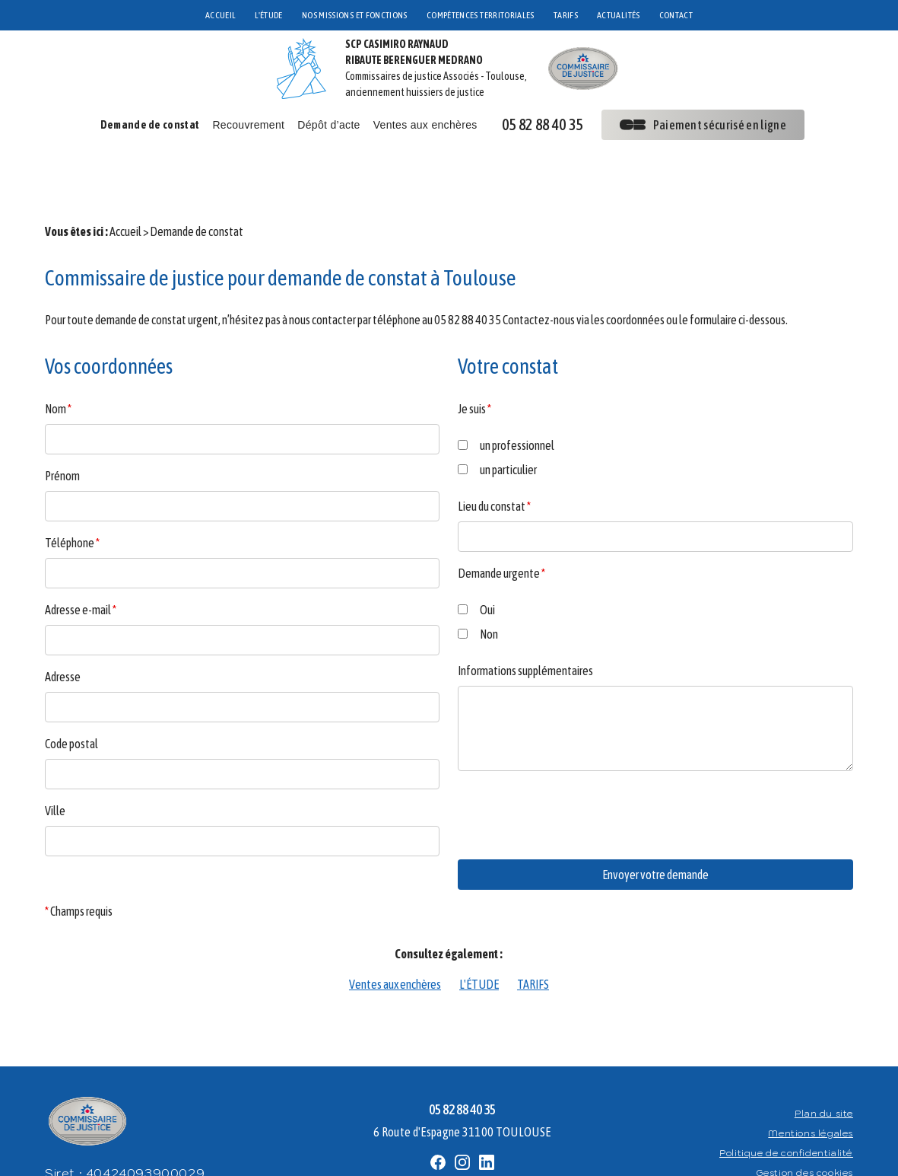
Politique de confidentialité (786, 1110)
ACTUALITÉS (618, 15)
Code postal (71, 701)
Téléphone (72, 500)
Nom (58, 366)
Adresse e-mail (80, 567)
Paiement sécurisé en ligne (703, 125)
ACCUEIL (220, 15)
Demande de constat (150, 125)
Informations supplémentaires (525, 628)
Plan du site (824, 1070)
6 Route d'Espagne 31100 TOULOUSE (462, 1089)
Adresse (63, 634)
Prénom (62, 433)
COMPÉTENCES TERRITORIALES (481, 15)
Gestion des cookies (804, 1130)
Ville (55, 768)
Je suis (474, 366)
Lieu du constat (494, 463)
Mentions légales (810, 1090)
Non (478, 591)
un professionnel (506, 403)
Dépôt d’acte (328, 125)
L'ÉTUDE (269, 15)
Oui (476, 567)
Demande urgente (501, 530)
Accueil (125, 189)
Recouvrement (248, 125)
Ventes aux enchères (425, 125)
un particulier (497, 427)
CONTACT (676, 15)
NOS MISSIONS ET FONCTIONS (355, 15)
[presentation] (573, 802)
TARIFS (566, 15)
